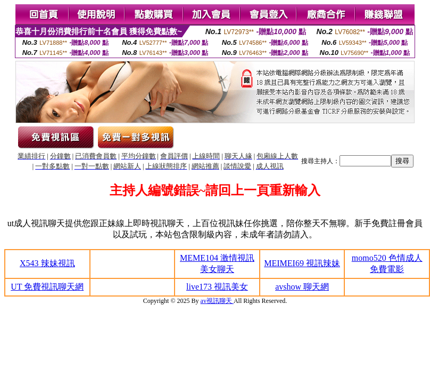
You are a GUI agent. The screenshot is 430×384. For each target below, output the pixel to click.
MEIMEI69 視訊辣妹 (302, 263)
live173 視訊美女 (217, 286)
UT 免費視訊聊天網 (47, 286)
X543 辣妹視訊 (47, 263)
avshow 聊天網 (302, 286)
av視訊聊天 (217, 301)
